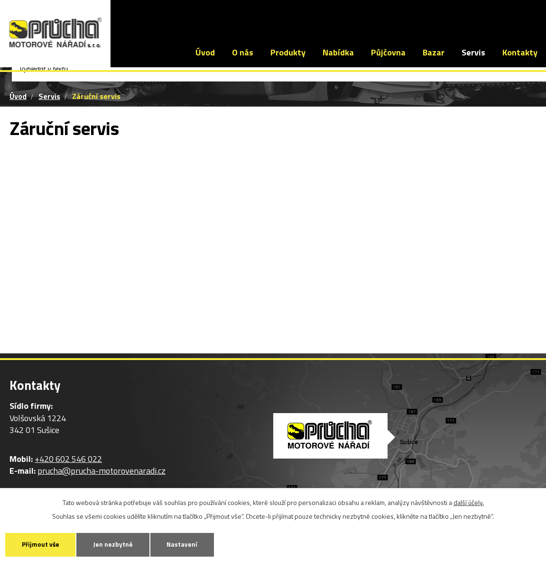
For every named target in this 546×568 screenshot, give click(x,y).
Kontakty (519, 52)
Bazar (433, 52)
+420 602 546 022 (155, 16)
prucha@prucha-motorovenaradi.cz (269, 16)
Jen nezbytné (124, 544)
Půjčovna (388, 52)
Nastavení (200, 544)
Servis (473, 52)
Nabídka (338, 52)
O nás (242, 52)
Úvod (205, 52)
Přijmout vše (44, 544)
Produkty (287, 52)
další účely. (468, 501)
